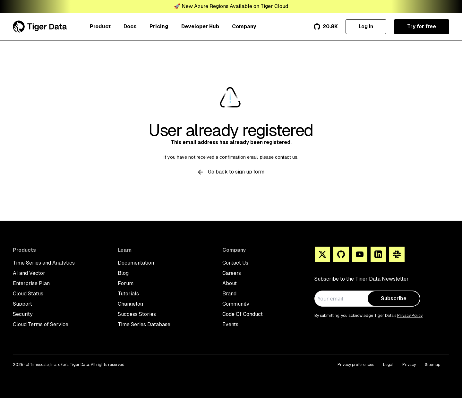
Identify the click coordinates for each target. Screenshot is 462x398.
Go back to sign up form (231, 171)
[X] (322, 254)
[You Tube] (360, 254)
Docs (130, 26)
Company (244, 26)
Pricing (159, 26)
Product (100, 26)
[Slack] (397, 254)
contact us (286, 157)
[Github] (341, 254)
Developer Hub (200, 26)
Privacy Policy (410, 315)
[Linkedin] (378, 254)
